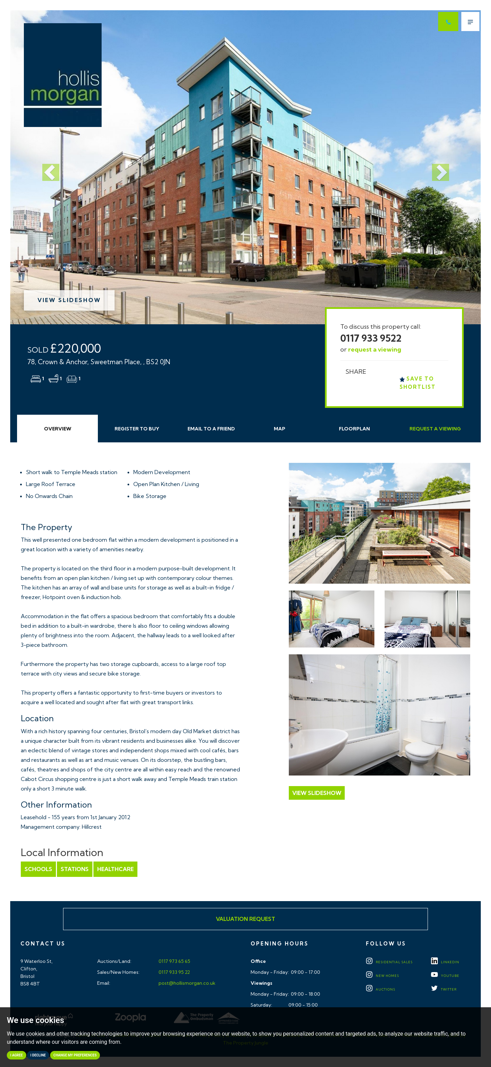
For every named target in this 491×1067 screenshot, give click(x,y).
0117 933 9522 (371, 338)
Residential (389, 962)
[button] (45, 167)
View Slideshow (69, 300)
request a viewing (374, 349)
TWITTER (444, 989)
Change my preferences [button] (75, 1055)
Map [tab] (279, 429)
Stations (75, 869)
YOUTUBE (445, 976)
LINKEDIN (445, 962)
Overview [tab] (57, 429)
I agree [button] (16, 1055)
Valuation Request (245, 918)
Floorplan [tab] (354, 429)
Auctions (380, 989)
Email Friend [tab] (211, 429)
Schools (38, 869)
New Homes (382, 976)
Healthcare (115, 869)
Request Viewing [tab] (435, 429)
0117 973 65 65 (174, 961)
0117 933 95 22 (174, 972)
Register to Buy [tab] (137, 429)
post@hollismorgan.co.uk (186, 983)
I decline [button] (38, 1055)
